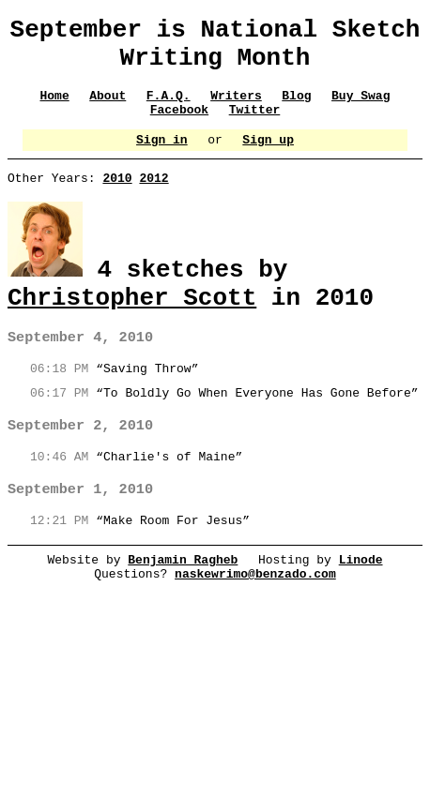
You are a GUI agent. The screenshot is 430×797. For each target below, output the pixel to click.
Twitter (255, 125)
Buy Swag (361, 108)
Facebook (179, 125)
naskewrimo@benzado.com (255, 612)
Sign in (162, 158)
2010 (116, 199)
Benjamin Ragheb (183, 595)
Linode (361, 595)
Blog (297, 108)
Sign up (269, 158)
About (107, 108)
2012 (153, 199)
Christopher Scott (132, 323)
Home (54, 108)
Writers (236, 108)
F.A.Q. (168, 108)
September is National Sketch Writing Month (215, 49)
